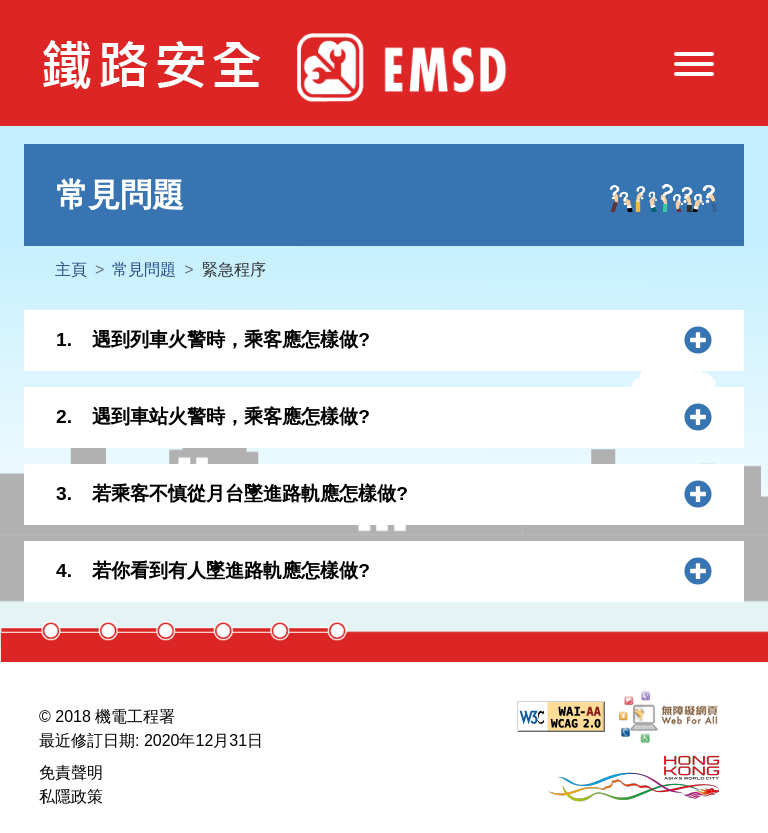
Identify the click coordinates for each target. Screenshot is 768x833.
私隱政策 (71, 796)
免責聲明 (71, 772)
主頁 (71, 269)
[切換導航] (694, 67)
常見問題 (144, 269)
